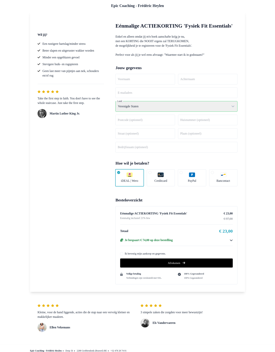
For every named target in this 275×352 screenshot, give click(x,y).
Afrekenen (176, 263)
